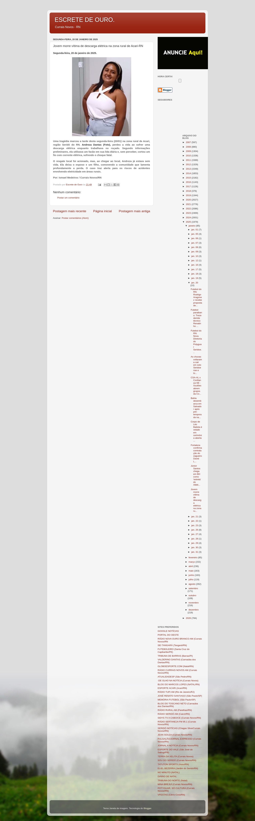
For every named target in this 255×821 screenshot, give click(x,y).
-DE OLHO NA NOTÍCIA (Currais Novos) (178, 680)
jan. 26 (195, 530)
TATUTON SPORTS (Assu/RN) (173, 764)
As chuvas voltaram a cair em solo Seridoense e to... (196, 364)
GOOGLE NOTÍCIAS (168, 631)
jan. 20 (194, 282)
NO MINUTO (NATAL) (169, 772)
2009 (189, 151)
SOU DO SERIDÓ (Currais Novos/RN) (177, 760)
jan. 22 (195, 521)
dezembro (194, 609)
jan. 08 (195, 247)
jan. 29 (195, 543)
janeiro (192, 225)
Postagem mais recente (69, 211)
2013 (189, 169)
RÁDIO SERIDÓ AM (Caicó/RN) (174, 714)
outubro (192, 595)
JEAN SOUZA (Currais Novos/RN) (175, 735)
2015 (189, 177)
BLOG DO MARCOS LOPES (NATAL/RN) (179, 684)
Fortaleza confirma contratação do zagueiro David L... (196, 453)
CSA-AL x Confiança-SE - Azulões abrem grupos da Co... (196, 385)
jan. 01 (195, 229)
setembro (193, 588)
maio (191, 570)
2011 (189, 160)
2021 (189, 204)
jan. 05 (195, 234)
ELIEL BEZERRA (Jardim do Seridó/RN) (178, 768)
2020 (189, 199)
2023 (189, 213)
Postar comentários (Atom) (75, 218)
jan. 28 (195, 538)
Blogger (147, 808)
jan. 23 (195, 525)
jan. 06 (195, 238)
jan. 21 (195, 516)
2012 (189, 164)
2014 (189, 173)
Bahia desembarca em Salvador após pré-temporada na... (196, 407)
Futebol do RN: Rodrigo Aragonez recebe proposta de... (196, 297)
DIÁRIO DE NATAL (167, 776)
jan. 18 (195, 273)
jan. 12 (195, 260)
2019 (189, 195)
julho (191, 579)
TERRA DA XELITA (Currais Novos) (176, 756)
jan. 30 (195, 547)
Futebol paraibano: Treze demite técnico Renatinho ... (196, 318)
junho (192, 575)
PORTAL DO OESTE (168, 635)
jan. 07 (195, 243)
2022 (189, 208)
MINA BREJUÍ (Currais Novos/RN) (175, 784)
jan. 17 (195, 269)
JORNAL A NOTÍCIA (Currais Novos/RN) (178, 745)
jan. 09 (195, 251)
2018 (189, 191)
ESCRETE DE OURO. (85, 19)
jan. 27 (195, 534)
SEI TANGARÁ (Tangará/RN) (172, 645)
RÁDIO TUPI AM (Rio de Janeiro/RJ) (176, 692)
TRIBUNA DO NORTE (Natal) (172, 780)
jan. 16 (195, 265)
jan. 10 (195, 256)
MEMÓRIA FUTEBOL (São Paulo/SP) (177, 699)
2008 (189, 147)
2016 (189, 182)
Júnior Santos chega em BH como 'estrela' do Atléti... (196, 475)
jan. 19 (195, 278)
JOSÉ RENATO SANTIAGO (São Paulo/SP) (180, 696)
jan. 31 (195, 552)
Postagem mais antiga (134, 211)
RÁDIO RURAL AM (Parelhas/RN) (175, 710)
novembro (194, 602)
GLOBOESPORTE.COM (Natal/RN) (176, 666)
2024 (189, 217)
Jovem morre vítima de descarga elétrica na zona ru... (196, 500)
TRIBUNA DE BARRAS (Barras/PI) (175, 656)
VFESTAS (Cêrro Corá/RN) (171, 794)
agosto (192, 584)
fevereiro (193, 557)
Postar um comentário (68, 197)
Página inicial (102, 211)
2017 (189, 186)
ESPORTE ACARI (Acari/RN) (172, 688)
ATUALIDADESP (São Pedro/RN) (174, 676)
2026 (189, 618)
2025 (189, 222)
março (192, 562)
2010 (189, 155)
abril (191, 566)
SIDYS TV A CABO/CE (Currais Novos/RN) (179, 718)
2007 (189, 142)
